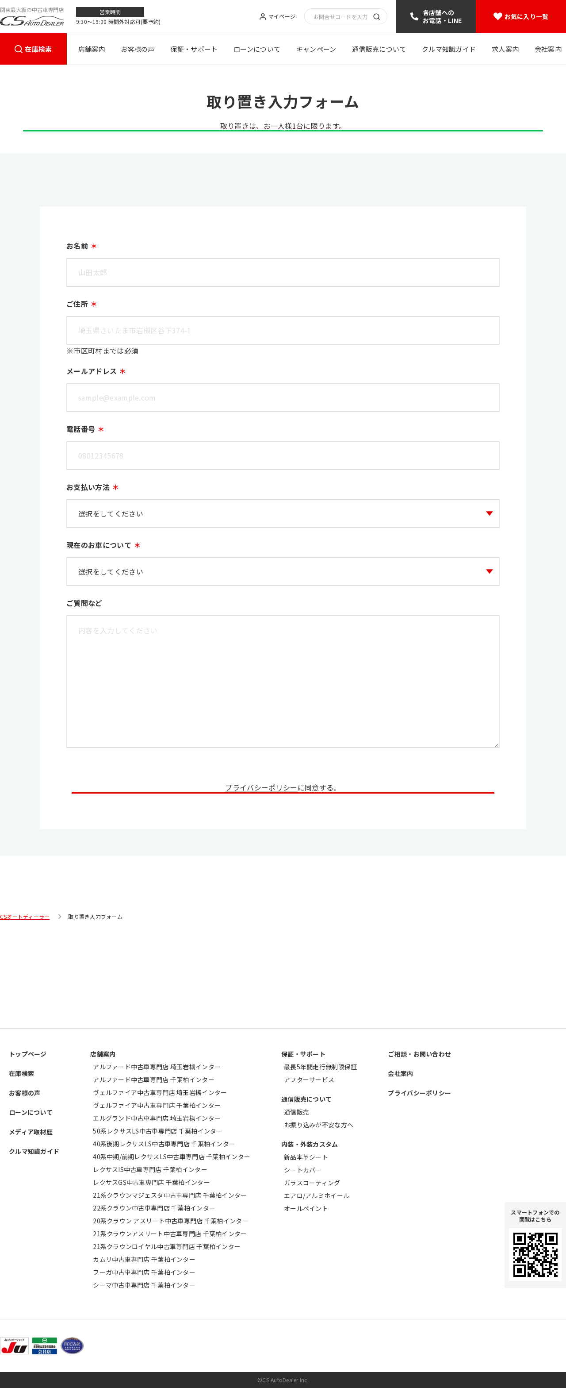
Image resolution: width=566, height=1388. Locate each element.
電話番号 (80, 466)
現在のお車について (98, 582)
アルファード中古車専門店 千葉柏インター (153, 1079)
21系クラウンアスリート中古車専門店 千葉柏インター (170, 1233)
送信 (283, 868)
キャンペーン (316, 49)
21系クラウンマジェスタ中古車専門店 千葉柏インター (170, 1195)
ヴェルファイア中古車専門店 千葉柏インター (157, 1105)
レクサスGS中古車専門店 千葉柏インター (151, 1182)
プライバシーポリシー (261, 825)
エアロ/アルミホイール (316, 1195)
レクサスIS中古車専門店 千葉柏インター (150, 1169)
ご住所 (77, 341)
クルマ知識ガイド (449, 49)
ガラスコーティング (312, 1183)
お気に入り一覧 (527, 16)
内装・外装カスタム (309, 1144)
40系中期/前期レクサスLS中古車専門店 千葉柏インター (171, 1156)
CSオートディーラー (25, 1009)
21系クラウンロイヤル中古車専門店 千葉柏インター (167, 1246)
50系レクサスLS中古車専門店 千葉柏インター (157, 1131)
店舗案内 (91, 49)
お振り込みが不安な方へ (318, 1125)
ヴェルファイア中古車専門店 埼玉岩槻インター (160, 1092)
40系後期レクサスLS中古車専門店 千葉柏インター (164, 1144)
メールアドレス (91, 408)
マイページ (281, 16)
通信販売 (296, 1112)
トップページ (28, 1054)
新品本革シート (306, 1157)
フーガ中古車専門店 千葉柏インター (144, 1272)
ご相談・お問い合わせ (419, 1054)
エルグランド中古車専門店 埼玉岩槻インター (157, 1118)
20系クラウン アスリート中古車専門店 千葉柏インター (171, 1221)
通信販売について (379, 49)
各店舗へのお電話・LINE (442, 16)
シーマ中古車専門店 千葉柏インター (144, 1285)
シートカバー (303, 1170)
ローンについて (256, 49)
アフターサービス (309, 1079)
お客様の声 (138, 49)
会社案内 (548, 49)
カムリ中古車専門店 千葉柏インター (144, 1259)
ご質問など (84, 640)
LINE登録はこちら (283, 155)
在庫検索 (38, 49)
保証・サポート (194, 49)
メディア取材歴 (31, 1132)
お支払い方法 (88, 524)
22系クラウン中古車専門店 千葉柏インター (154, 1208)
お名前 (77, 283)
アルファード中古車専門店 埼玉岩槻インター (157, 1067)
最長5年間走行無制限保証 (320, 1067)
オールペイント (306, 1208)
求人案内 (505, 49)
